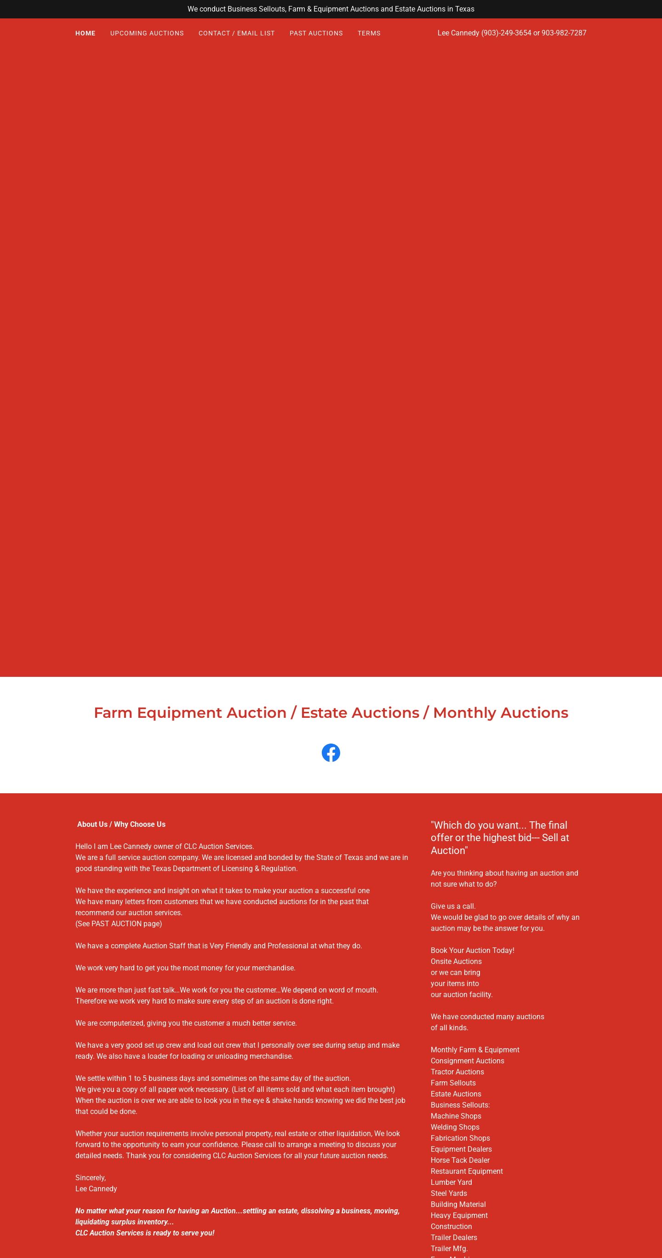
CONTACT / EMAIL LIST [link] (237, 33)
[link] (331, 754)
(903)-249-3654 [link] (506, 33)
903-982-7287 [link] (564, 33)
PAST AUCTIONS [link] (316, 33)
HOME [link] (85, 33)
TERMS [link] (369, 33)
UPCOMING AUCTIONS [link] (147, 33)
